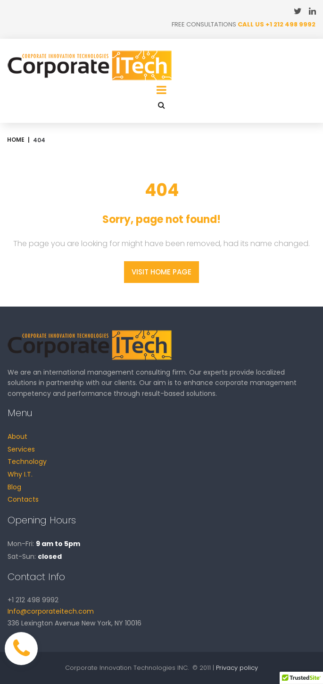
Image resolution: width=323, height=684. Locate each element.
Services (21, 449)
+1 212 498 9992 (290, 24)
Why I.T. (20, 474)
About (17, 436)
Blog (14, 487)
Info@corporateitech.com (51, 611)
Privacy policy (237, 667)
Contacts (23, 499)
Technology (27, 461)
